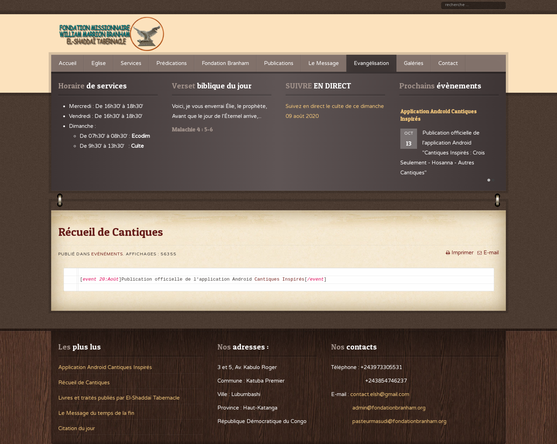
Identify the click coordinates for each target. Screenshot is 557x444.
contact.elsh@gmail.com (379, 394)
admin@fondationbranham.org (389, 408)
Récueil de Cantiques (84, 382)
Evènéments (107, 253)
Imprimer (459, 252)
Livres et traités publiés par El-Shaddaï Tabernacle (119, 398)
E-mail (487, 252)
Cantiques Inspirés (279, 279)
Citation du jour (76, 428)
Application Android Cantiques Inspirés (105, 367)
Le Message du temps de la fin (96, 413)
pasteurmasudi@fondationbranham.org (399, 421)
